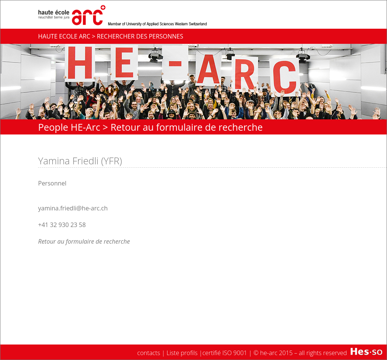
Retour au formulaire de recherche (187, 127)
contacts (148, 353)
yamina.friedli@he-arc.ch (73, 208)
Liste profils (182, 353)
